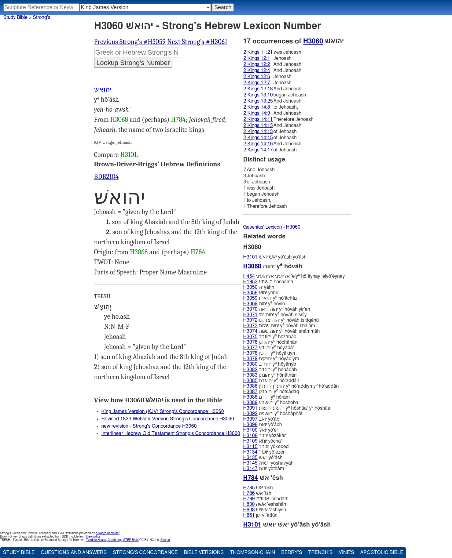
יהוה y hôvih (264, 303)
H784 (178, 120)
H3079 (250, 358)
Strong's (41, 17)
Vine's (346, 552)
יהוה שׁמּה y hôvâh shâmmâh (281, 331)
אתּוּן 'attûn (260, 515)
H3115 (250, 446)
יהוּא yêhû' (261, 292)
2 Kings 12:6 (257, 76)
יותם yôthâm (263, 468)
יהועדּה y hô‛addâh (271, 380)
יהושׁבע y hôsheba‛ (271, 402)
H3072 (250, 320)
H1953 (250, 281)
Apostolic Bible (381, 552)
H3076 (250, 342)
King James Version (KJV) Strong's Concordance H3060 (162, 411)
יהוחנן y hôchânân (270, 342)
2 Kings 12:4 (257, 70)
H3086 (250, 386)
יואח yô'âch (262, 424)
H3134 (250, 452)
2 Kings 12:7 (257, 82)
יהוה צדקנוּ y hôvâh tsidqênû (281, 320)
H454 (249, 276)
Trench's (320, 552)
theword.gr (93, 536)
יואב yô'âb (261, 419)
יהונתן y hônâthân (270, 375)
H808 (249, 509)
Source (165, 540)
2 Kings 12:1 (257, 58)
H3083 (250, 375)
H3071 (250, 314)
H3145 (250, 463)
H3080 (250, 364)
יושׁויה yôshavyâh (268, 463)
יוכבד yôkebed (266, 446)
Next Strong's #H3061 (197, 42)
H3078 (250, 353)
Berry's (291, 552)
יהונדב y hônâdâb (270, 369)
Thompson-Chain (252, 552)
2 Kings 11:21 (258, 52)
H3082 (250, 369)
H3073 (250, 325)
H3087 (250, 391)
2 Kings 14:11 (258, 119)
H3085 (250, 380)
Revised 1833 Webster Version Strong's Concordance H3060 (167, 418)
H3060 (313, 41)
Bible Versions (204, 552)
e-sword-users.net (107, 533)
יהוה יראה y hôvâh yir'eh (276, 309)
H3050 (250, 287)
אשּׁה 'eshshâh (264, 504)
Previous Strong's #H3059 (130, 42)
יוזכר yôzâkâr (264, 435)
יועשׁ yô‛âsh (263, 457)
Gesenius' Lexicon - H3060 (271, 227)
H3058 (250, 292)
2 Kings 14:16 (258, 143)
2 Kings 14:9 (257, 113)
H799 (249, 498)
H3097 (250, 419)
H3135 (250, 457)
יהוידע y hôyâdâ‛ (268, 347)
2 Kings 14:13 (258, 125)
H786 (249, 493)
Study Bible (15, 17)
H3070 (250, 309)
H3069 (250, 303)
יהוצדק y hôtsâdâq (271, 391)
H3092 (250, 413)
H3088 (250, 397)
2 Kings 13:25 (258, 101)
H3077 (250, 347)
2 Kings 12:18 (258, 88)
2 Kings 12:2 (257, 64)
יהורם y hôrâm (266, 397)
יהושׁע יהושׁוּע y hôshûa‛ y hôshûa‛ (287, 408)
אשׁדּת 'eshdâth (265, 498)
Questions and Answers (74, 552)
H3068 (119, 120)
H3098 (250, 424)
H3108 (250, 435)
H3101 (128, 155)
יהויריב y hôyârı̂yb (269, 364)
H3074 (250, 331)
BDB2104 (106, 177)
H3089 (250, 402)
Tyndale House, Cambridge (104, 540)
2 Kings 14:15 (258, 137)
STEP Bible (130, 540)
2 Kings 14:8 (257, 107)
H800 (249, 504)
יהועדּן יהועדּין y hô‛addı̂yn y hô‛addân (291, 386)
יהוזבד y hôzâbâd (270, 336)
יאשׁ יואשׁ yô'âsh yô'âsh (275, 257)
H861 (249, 515)
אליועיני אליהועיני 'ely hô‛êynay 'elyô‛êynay (294, 276)
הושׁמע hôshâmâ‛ (269, 281)
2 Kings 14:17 (258, 149)
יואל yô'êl (260, 430)
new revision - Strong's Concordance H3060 (149, 426)
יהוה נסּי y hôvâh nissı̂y (275, 314)
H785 (249, 487)
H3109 (250, 441)
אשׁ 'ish (257, 493)
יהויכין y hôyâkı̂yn (269, 353)
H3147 (250, 468)
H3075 (250, 336)
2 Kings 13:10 (258, 94)
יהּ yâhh (258, 287)
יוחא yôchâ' (262, 441)
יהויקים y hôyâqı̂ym (271, 358)
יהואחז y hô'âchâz (270, 298)
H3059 (250, 298)
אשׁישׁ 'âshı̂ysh (264, 509)
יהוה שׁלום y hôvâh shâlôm (279, 325)
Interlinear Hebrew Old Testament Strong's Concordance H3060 (170, 433)
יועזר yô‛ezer (264, 452)
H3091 (250, 408)
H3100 (250, 430)
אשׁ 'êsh (258, 487)
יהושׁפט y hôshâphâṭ (273, 413)
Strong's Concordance (145, 552)
